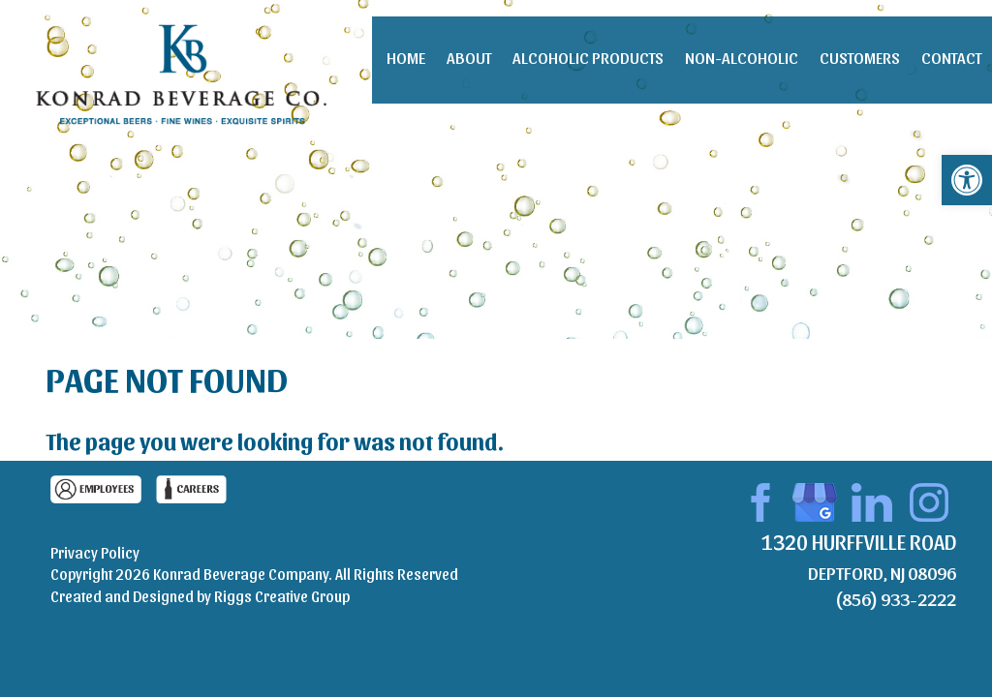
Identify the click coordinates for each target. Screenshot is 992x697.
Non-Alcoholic (741, 57)
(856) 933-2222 (895, 598)
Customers (860, 57)
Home (406, 57)
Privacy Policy (95, 552)
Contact (951, 57)
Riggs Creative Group (282, 596)
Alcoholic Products (588, 57)
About (469, 57)
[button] (967, 180)
